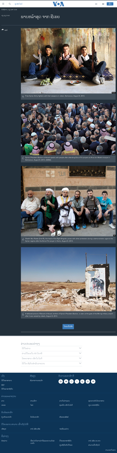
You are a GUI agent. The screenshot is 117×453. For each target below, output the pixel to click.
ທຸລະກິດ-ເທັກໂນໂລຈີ (66, 405)
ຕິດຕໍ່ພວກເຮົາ (34, 417)
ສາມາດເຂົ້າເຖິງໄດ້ (94, 445)
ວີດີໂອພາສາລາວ (6, 380)
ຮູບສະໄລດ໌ (18, 4)
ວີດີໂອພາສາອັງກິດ (7, 389)
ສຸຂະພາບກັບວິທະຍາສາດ (96, 401)
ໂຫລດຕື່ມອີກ (68, 326)
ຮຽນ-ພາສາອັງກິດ (93, 405)
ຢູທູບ (3, 385)
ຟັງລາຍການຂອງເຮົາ (36, 380)
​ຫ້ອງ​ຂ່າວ (4, 441)
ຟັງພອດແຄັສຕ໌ (64, 417)
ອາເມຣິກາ (33, 401)
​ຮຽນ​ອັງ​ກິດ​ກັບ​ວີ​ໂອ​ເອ (65, 445)
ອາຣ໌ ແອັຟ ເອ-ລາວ (94, 441)
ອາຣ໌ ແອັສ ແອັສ (35, 429)
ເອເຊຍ (3, 405)
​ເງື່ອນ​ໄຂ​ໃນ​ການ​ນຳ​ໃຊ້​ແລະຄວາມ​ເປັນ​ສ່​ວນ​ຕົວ (42, 442)
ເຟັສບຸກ (3, 429)
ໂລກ (31, 405)
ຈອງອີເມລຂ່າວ (64, 429)
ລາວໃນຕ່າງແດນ (64, 401)
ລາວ (2, 401)
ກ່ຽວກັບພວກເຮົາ (6, 417)
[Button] (4, 30)
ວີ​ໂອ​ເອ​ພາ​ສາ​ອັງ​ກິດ (65, 441)
